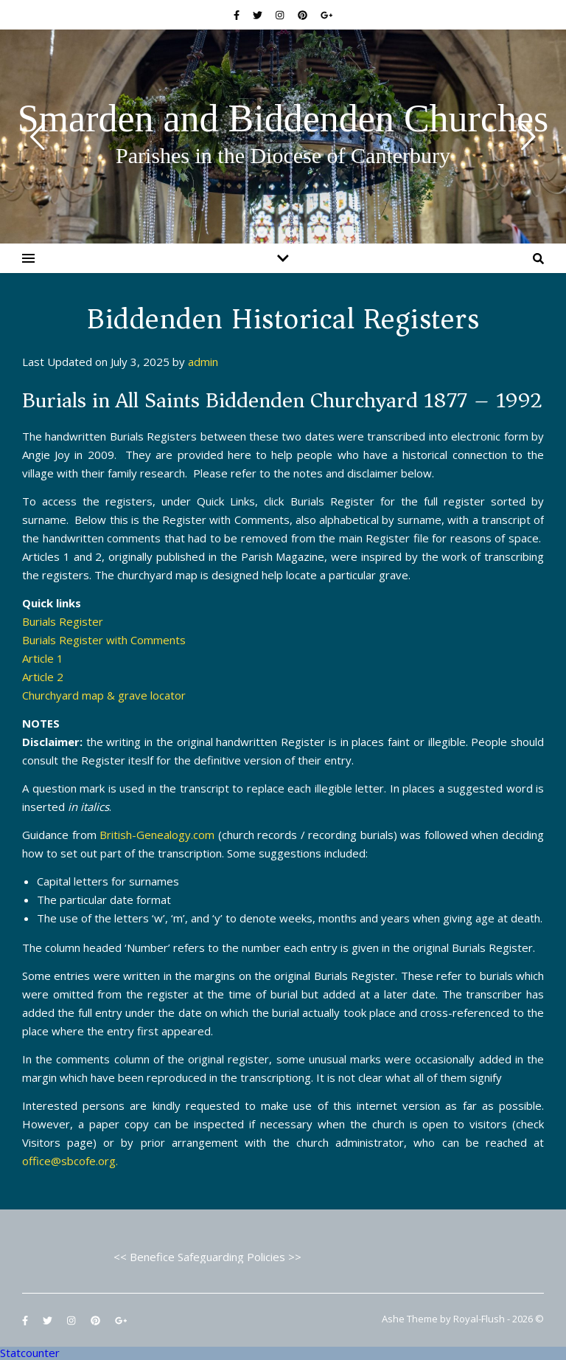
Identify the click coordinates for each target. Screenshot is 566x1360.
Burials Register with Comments (104, 639)
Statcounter (30, 1352)
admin (203, 361)
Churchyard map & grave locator (104, 695)
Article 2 (42, 676)
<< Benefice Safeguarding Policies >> (207, 1256)
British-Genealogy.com (156, 834)
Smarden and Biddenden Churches (283, 119)
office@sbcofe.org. (70, 1160)
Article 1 (42, 658)
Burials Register (62, 621)
